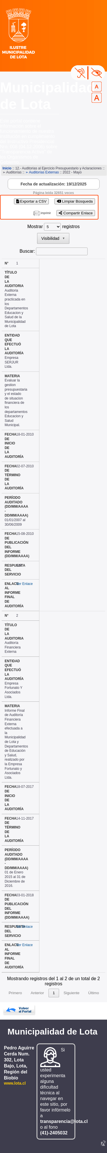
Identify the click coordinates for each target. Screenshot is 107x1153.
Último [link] (93, 993)
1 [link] (54, 993)
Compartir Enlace (76, 213)
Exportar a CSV (31, 201)
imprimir (46, 213)
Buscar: (27, 251)
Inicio (7, 168)
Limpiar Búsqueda (75, 201)
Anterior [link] (37, 993)
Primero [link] (15, 993)
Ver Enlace (24, 584)
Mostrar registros (53, 226)
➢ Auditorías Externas (42, 172)
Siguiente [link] (72, 993)
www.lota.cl (15, 1083)
